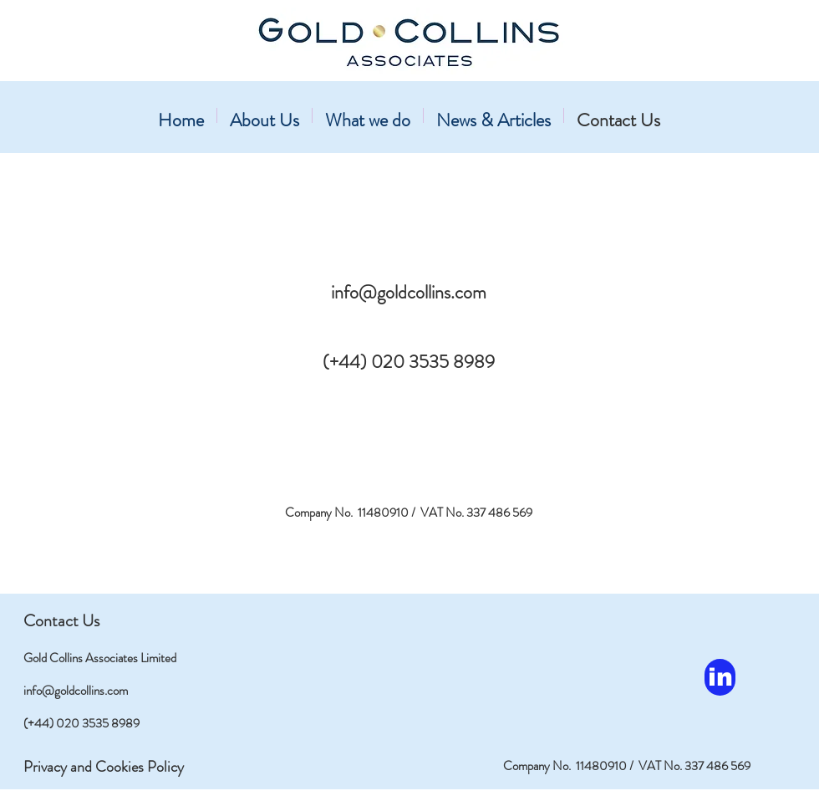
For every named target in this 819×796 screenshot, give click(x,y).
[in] (720, 677)
